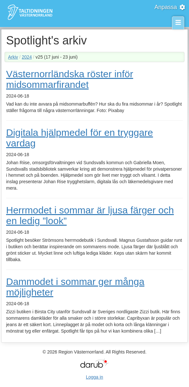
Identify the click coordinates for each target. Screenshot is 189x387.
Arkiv (13, 57)
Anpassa (170, 7)
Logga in (94, 377)
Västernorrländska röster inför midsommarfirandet (69, 79)
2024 (27, 57)
